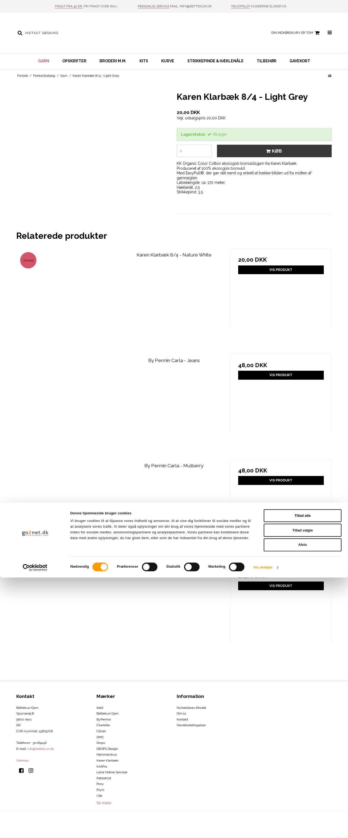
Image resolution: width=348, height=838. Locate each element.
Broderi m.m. (113, 61)
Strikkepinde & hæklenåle (215, 61)
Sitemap (22, 760)
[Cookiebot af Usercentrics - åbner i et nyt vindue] (35, 827)
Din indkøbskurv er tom (296, 32)
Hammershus (107, 754)
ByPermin (104, 719)
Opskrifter (74, 61)
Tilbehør (266, 61)
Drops (101, 743)
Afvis (302, 805)
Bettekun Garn (108, 713)
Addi (100, 708)
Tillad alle (302, 776)
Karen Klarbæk (108, 760)
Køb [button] (273, 151)
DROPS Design (107, 749)
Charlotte (103, 725)
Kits (143, 61)
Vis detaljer (263, 828)
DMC (100, 737)
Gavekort (300, 61)
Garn (43, 61)
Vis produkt (280, 270)
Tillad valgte (302, 791)
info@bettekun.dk (40, 749)
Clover (101, 731)
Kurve (167, 61)
